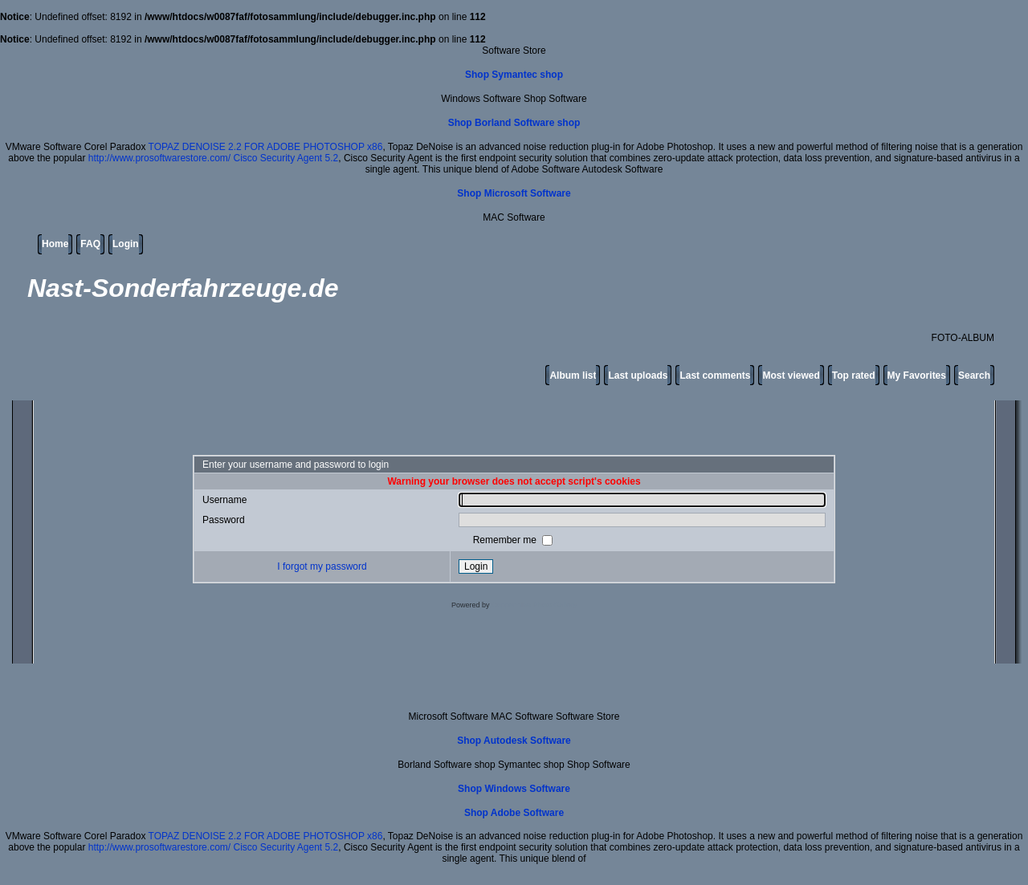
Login (125, 244)
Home (55, 244)
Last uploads (637, 375)
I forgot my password (321, 566)
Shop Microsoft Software (513, 193)
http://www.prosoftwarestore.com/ (159, 158)
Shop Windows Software (514, 788)
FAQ (90, 244)
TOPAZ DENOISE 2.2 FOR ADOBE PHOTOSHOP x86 (266, 146)
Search (974, 375)
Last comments (714, 375)
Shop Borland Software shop (514, 122)
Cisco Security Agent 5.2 (285, 158)
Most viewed (790, 375)
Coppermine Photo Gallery (534, 605)
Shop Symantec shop (514, 74)
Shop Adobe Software (514, 812)
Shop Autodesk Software (514, 740)
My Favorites (916, 375)
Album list (572, 375)
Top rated (853, 375)
